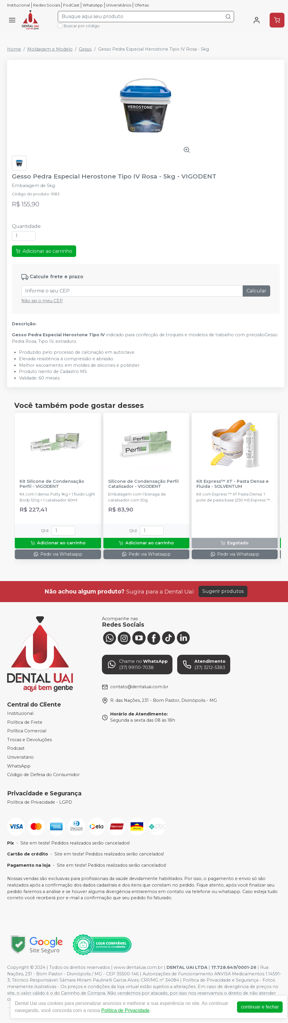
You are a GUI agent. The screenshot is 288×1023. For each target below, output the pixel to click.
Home (14, 49)
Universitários (118, 5)
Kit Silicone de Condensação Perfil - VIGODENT (52, 484)
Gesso (85, 49)
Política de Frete (24, 722)
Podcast (16, 748)
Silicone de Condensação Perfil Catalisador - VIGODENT (143, 484)
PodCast (71, 5)
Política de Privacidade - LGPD (39, 802)
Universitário (20, 757)
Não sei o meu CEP (42, 300)
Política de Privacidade (125, 1010)
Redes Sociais (46, 5)
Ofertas (142, 5)
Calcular (256, 291)
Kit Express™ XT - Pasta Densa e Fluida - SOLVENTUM (232, 484)
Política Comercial (26, 731)
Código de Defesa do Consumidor (43, 774)
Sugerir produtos (223, 591)
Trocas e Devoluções (29, 739)
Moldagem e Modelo (50, 49)
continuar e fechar (260, 1006)
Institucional (18, 5)
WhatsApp (93, 5)
